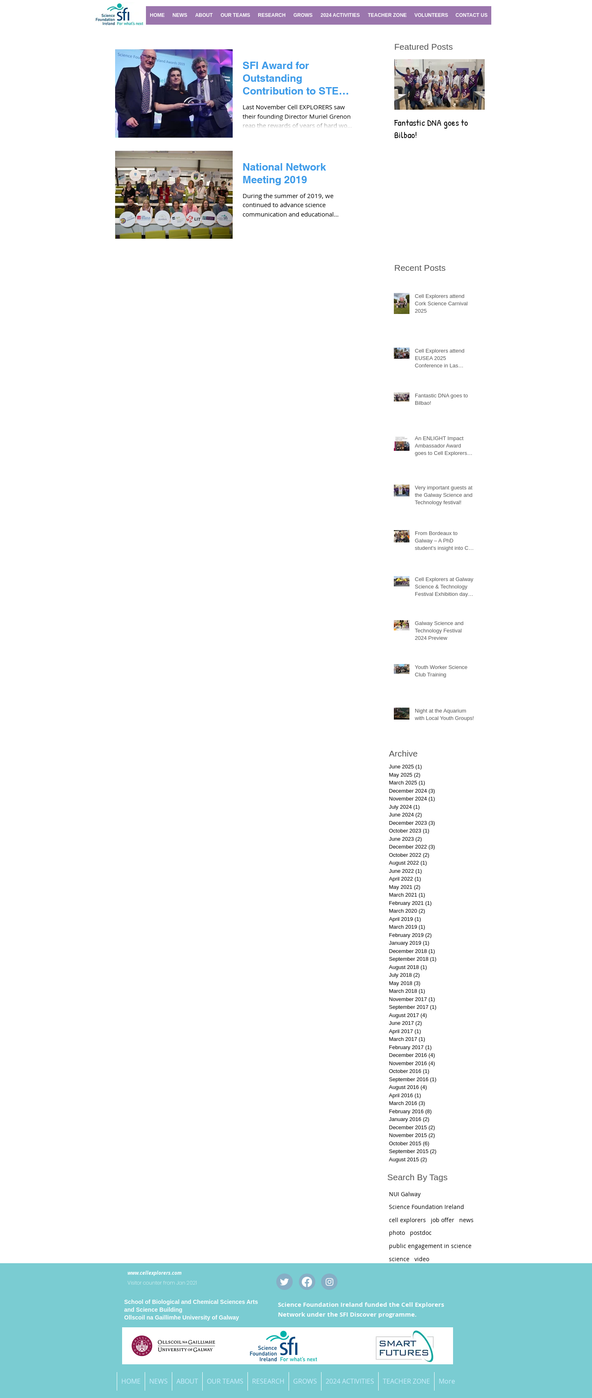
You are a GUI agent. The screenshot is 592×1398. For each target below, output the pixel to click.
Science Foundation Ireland (426, 1207)
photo (397, 1233)
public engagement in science (430, 1246)
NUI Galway (405, 1194)
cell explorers (407, 1220)
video (421, 1259)
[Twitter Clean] (284, 1282)
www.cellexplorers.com (154, 1272)
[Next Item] (471, 84)
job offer (442, 1220)
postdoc (421, 1233)
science (399, 1259)
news (466, 1220)
